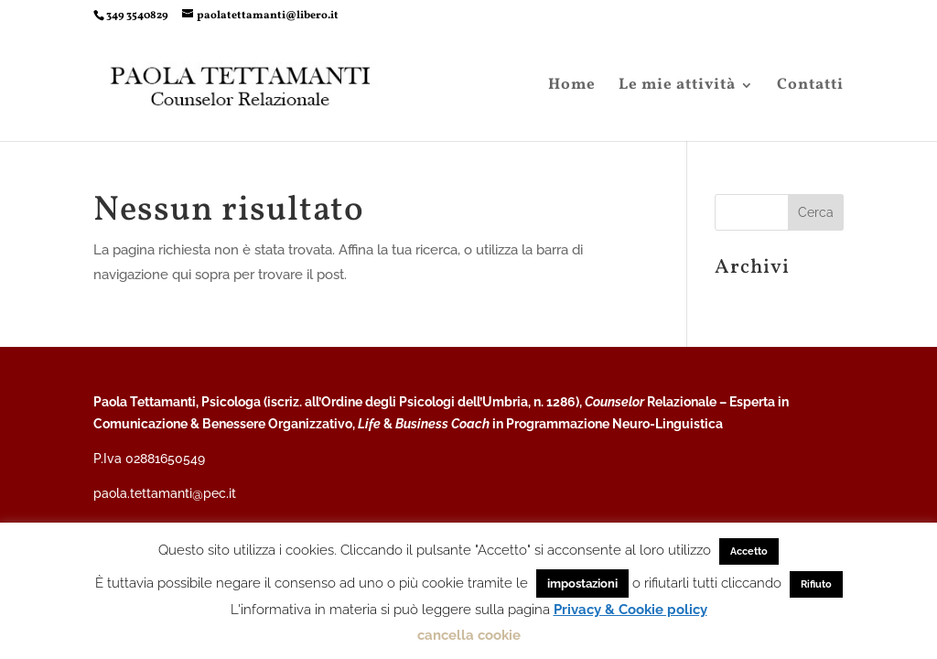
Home (572, 87)
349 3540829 (137, 15)
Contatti (810, 87)
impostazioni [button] (582, 583)
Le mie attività (677, 87)
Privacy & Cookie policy (630, 609)
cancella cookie (469, 635)
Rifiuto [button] (816, 584)
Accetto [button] (749, 551)
